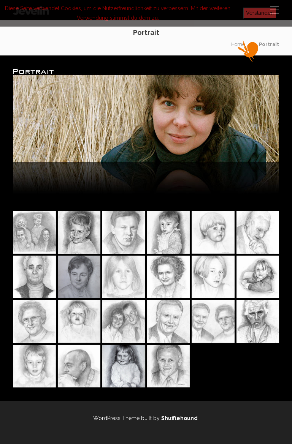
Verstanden (260, 13)
